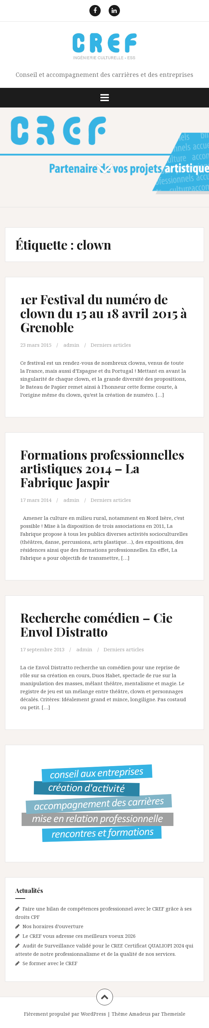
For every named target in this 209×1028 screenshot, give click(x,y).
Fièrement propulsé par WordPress (65, 1014)
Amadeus (140, 1014)
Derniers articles (111, 344)
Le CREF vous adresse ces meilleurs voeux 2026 (79, 935)
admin (71, 344)
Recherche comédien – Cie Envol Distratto (96, 624)
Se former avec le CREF (50, 963)
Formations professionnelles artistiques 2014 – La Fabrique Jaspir (102, 468)
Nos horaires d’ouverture (53, 926)
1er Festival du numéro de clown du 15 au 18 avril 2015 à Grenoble (103, 313)
